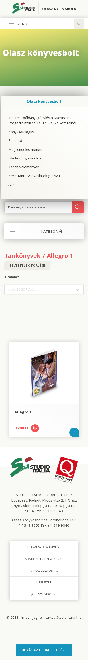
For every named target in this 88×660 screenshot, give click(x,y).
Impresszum (44, 582)
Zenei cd (15, 140)
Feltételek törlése (27, 265)
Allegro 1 (60, 255)
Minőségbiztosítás (44, 571)
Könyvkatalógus (21, 131)
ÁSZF (12, 184)
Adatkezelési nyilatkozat (44, 559)
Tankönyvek (22, 255)
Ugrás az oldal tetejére (44, 650)
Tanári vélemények (23, 167)
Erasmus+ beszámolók (44, 547)
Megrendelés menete (26, 149)
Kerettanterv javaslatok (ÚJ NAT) (35, 175)
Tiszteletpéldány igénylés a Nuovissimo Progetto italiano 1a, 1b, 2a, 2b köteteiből (42, 120)
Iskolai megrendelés (24, 158)
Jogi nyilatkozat (44, 594)
